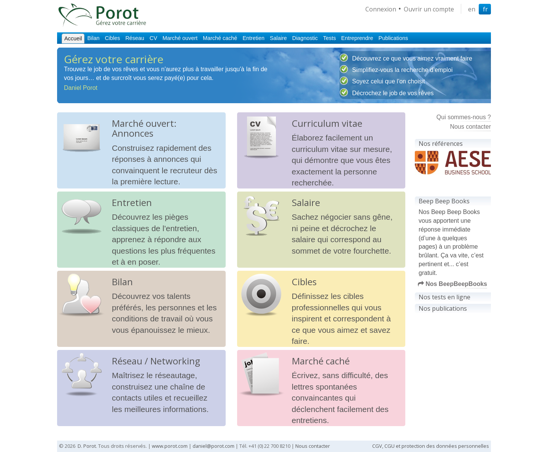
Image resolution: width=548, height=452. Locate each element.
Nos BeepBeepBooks (452, 284)
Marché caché (220, 38)
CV (153, 38)
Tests (329, 38)
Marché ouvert (180, 38)
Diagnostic (305, 38)
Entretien (253, 38)
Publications (393, 38)
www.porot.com (170, 445)
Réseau (134, 38)
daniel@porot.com (213, 445)
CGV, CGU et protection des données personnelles (430, 445)
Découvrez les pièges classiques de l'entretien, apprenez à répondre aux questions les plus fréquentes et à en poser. (163, 239)
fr (485, 9)
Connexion (380, 9)
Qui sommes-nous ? (463, 117)
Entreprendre (357, 38)
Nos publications (443, 308)
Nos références (441, 143)
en (471, 9)
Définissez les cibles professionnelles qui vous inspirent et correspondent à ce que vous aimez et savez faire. (341, 318)
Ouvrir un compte (429, 9)
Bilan (93, 38)
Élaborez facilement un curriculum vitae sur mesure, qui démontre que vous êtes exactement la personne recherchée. (342, 160)
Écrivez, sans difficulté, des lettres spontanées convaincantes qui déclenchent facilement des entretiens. (340, 398)
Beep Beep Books (444, 201)
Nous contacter (470, 126)
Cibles (112, 38)
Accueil (73, 38)
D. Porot (87, 445)
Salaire (278, 38)
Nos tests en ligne (444, 297)
